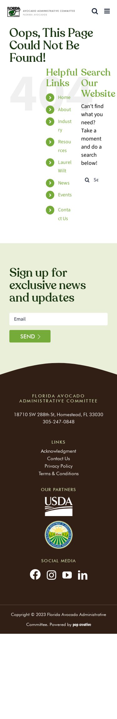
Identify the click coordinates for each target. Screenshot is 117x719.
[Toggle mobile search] (95, 11)
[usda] (59, 499)
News (64, 183)
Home (64, 97)
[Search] (87, 180)
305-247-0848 (59, 422)
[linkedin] (82, 575)
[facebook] (35, 574)
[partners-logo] (59, 523)
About (64, 109)
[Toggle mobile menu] (107, 11)
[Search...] (94, 180)
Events (65, 194)
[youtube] (67, 575)
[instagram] (51, 575)
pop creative (82, 624)
